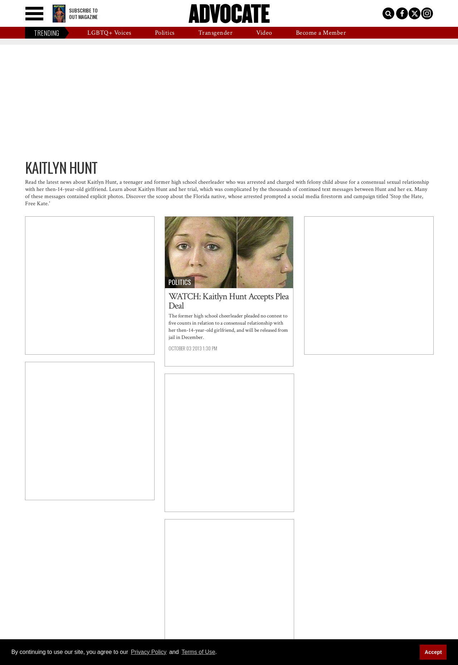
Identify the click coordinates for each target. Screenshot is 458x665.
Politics (165, 33)
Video (264, 33)
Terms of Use (198, 652)
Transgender (215, 33)
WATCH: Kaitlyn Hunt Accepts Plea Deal (229, 301)
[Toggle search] (388, 13)
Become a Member (321, 33)
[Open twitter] (414, 13)
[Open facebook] (402, 13)
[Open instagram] (427, 13)
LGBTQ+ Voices (109, 33)
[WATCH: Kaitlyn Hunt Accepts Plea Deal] (229, 252)
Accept (433, 652)
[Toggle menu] (34, 13)
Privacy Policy (149, 652)
